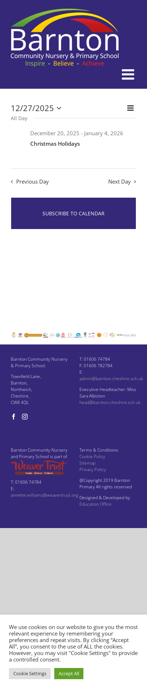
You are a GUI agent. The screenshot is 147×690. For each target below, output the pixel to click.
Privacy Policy (92, 469)
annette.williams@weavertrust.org (44, 495)
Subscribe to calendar (73, 213)
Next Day (119, 181)
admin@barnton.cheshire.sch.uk (111, 378)
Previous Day (32, 181)
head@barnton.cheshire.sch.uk (110, 402)
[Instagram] (25, 416)
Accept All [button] (69, 673)
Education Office (95, 504)
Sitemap (87, 463)
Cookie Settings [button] (29, 673)
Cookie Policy (92, 456)
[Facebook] (14, 416)
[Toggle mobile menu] (129, 74)
